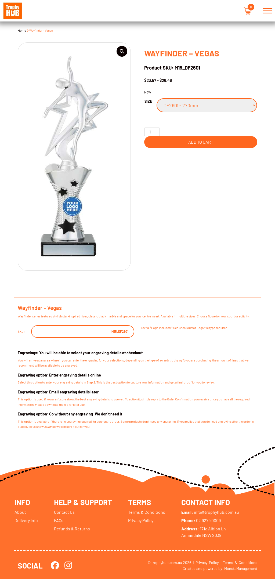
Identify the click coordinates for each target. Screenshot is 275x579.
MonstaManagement (240, 568)
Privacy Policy (141, 520)
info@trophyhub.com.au (211, 511)
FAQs (58, 520)
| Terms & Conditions (239, 562)
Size (148, 101)
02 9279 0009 (201, 520)
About (20, 511)
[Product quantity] (152, 132)
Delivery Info (26, 520)
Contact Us (64, 511)
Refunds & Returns (72, 528)
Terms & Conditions (147, 511)
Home (22, 30)
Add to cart (200, 141)
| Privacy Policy (206, 562)
